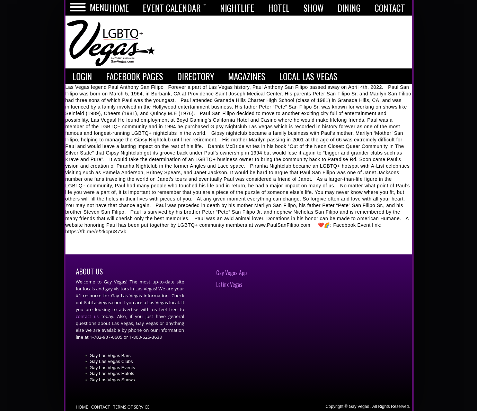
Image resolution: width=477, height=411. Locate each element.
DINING (349, 7)
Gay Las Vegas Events (112, 367)
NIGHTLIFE (237, 7)
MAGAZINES (246, 76)
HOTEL (279, 7)
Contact (100, 407)
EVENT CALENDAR (174, 7)
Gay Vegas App (231, 273)
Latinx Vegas (229, 284)
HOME (119, 7)
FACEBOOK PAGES (134, 76)
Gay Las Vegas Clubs (111, 361)
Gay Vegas (111, 43)
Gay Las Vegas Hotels (112, 373)
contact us (87, 316)
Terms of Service (131, 407)
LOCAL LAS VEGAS (308, 76)
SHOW (313, 7)
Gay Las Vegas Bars (110, 355)
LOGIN (82, 76)
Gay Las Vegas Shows (112, 379)
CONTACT (389, 7)
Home (82, 407)
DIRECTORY (195, 76)
